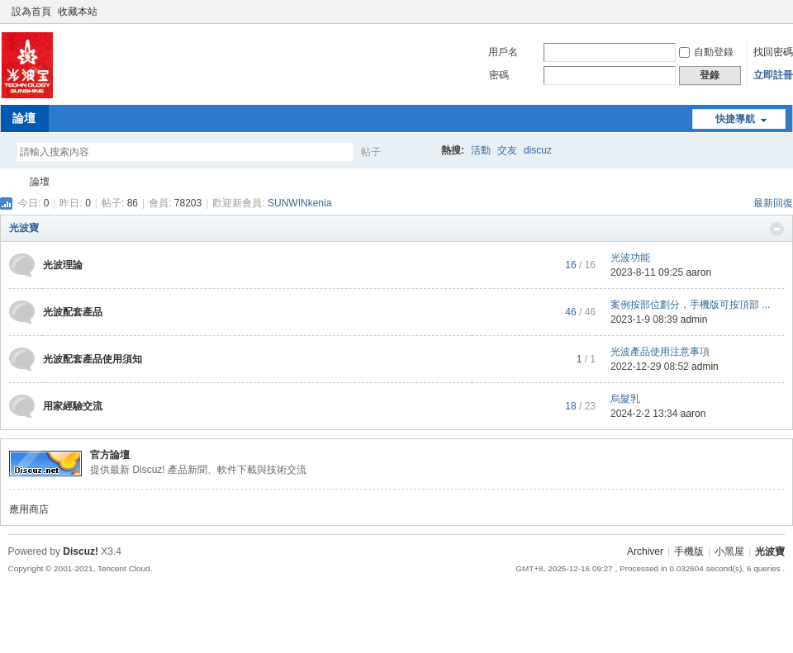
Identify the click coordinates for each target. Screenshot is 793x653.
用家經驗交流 (72, 406)
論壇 (24, 118)
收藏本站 (77, 11)
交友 (507, 150)
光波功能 (630, 257)
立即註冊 (773, 75)
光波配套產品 (72, 312)
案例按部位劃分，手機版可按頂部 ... (690, 304)
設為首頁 (31, 11)
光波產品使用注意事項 (660, 351)
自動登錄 (706, 52)
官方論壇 (110, 455)
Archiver (645, 551)
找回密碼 (773, 52)
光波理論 (63, 265)
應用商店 (29, 509)
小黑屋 (729, 551)
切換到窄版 (775, 11)
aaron (698, 272)
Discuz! (80, 551)
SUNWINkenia (299, 203)
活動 (481, 150)
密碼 (499, 75)
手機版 (689, 551)
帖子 (371, 152)
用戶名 (503, 52)
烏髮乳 (625, 399)
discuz (538, 150)
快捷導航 (735, 119)
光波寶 (6, 182)
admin (694, 319)
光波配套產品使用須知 (92, 359)
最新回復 (773, 203)
